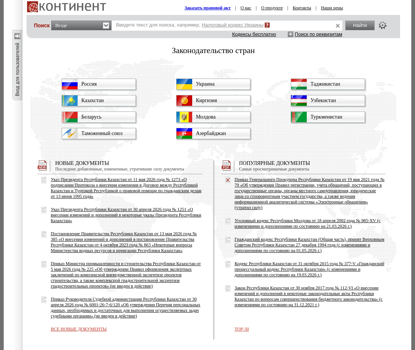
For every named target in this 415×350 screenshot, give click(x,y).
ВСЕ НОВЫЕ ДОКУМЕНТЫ (79, 329)
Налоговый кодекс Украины (233, 25)
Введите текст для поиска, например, (189, 25)
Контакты (302, 7)
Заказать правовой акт (207, 7)
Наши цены (332, 7)
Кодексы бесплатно (254, 34)
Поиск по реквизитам (318, 34)
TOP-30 (242, 329)
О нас (246, 7)
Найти (360, 25)
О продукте (272, 7)
